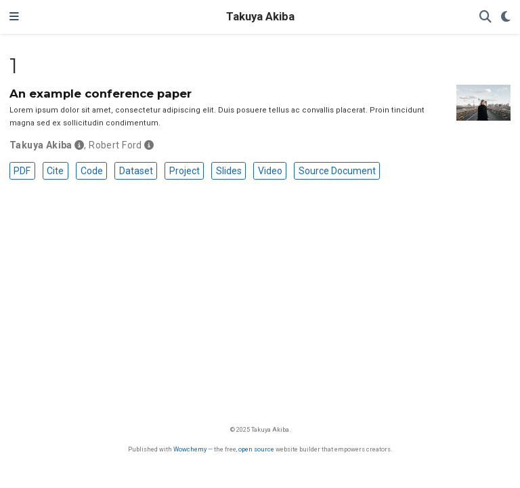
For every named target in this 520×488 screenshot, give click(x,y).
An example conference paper (100, 93)
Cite (55, 170)
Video (270, 170)
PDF (22, 170)
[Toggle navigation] (14, 17)
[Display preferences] (506, 17)
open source (256, 449)
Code (92, 170)
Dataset (136, 170)
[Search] (485, 17)
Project (184, 170)
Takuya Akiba (260, 16)
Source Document (337, 170)
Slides (229, 170)
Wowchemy (190, 449)
